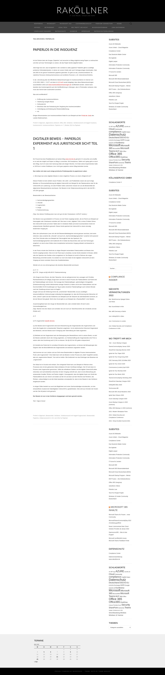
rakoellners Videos (114, 96)
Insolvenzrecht (37, 125)
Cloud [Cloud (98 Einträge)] (111, 129)
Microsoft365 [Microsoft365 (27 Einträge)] (116, 148)
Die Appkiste (112, 58)
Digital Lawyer (113, 61)
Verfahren (70, 123)
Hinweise (73, 31)
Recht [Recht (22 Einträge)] (119, 160)
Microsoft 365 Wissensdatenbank (119, 79)
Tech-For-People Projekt (116, 103)
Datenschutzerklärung (104, 31)
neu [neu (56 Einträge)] (121, 151)
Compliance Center (114, 51)
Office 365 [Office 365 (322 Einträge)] (115, 153)
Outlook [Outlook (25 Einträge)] (111, 160)
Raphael (77, 125)
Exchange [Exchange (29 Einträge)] (117, 140)
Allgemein (42, 123)
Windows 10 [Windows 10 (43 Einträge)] (113, 170)
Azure (119, 23)
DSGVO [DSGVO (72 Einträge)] (123, 137)
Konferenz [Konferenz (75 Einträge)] (120, 143)
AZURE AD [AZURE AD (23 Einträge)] (127, 126)
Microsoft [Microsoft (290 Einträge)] (114, 145)
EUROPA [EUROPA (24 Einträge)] (111, 140)
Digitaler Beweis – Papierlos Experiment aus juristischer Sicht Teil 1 (65, 143)
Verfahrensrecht (78, 123)
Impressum (85, 31)
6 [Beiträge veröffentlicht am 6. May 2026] (50, 652)
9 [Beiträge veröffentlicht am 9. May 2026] (70, 652)
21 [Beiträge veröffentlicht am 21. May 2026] (57, 657)
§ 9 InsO (60, 82)
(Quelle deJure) (50, 321)
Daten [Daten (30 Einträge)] (128, 132)
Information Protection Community (119, 65)
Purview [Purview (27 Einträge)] (115, 160)
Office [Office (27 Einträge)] (124, 151)
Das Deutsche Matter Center (117, 54)
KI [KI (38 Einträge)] (114, 143)
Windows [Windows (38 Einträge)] (123, 167)
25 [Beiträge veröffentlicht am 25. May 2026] (37, 659)
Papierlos (58, 125)
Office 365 (63, 123)
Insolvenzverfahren (48, 125)
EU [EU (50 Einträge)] (128, 137)
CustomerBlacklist (84, 23)
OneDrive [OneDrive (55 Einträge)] (124, 157)
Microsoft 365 (66, 23)
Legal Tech (62, 27)
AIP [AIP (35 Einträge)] (111, 126)
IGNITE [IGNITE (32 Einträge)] (111, 143)
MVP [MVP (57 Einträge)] (117, 151)
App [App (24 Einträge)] (114, 126)
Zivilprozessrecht (44, 418)
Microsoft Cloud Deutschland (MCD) (120, 82)
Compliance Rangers (42, 31)
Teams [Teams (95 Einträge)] (128, 162)
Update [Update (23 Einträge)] (110, 165)
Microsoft (51, 23)
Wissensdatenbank (99, 27)
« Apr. (36, 661)
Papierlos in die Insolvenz (55, 49)
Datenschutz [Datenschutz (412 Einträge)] (117, 134)
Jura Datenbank (118, 27)
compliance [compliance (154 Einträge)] (115, 131)
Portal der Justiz (87, 115)
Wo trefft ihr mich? (79, 27)
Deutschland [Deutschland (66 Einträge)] (114, 137)
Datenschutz (60, 31)
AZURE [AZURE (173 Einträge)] (120, 126)
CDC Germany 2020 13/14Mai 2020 (120, 360)
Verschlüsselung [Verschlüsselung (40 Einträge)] (114, 167)
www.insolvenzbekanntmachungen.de (59, 84)
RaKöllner (82, 10)
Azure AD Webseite (115, 44)
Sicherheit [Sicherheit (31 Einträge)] (121, 162)
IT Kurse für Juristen (115, 72)
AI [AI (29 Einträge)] (109, 126)
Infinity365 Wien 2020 (115, 385)
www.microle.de (70, 159)
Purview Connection (104, 23)
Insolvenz (93, 123)
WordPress (77, 671)
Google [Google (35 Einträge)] (127, 140)
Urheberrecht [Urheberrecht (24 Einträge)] (116, 165)
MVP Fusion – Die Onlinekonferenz (119, 89)
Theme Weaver (104, 671)
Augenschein (82, 415)
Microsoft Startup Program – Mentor (120, 86)
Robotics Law (113, 99)
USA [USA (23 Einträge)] (121, 165)
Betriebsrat (49, 27)
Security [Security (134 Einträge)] (126, 159)
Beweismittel (49, 415)
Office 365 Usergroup (115, 93)
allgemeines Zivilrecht (52, 123)
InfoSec (37, 27)
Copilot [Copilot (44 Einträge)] (123, 132)
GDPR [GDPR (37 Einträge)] (122, 140)
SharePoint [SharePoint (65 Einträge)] (113, 162)
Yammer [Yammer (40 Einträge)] (120, 170)
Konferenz (38, 23)
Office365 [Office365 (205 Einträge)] (114, 156)
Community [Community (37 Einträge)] (118, 129)
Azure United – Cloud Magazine (118, 47)
